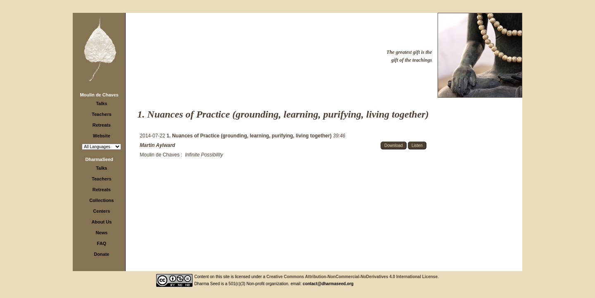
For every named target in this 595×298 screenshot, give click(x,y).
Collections (101, 200)
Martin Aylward (157, 145)
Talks (101, 103)
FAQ (102, 243)
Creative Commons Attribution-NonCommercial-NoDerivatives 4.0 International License (352, 276)
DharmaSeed (99, 159)
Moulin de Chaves (99, 94)
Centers (101, 211)
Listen (417, 145)
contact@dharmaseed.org (328, 283)
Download (393, 145)
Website (101, 135)
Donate (101, 254)
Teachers (102, 114)
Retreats (102, 125)
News (101, 232)
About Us (101, 221)
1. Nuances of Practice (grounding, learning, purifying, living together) (250, 136)
